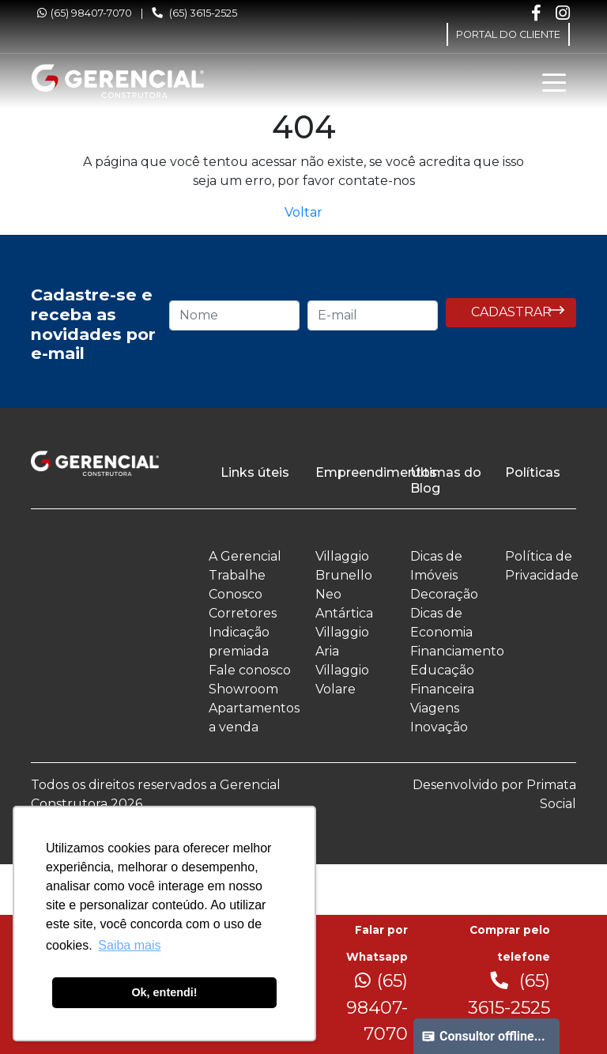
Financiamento (457, 651)
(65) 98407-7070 (84, 13)
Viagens (434, 708)
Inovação (439, 727)
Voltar (303, 212)
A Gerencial (245, 556)
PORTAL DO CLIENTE (508, 34)
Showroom (243, 689)
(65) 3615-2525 (194, 13)
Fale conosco (250, 670)
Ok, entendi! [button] (164, 992)
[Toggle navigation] (554, 81)
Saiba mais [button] (129, 945)
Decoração (444, 594)
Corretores (243, 613)
